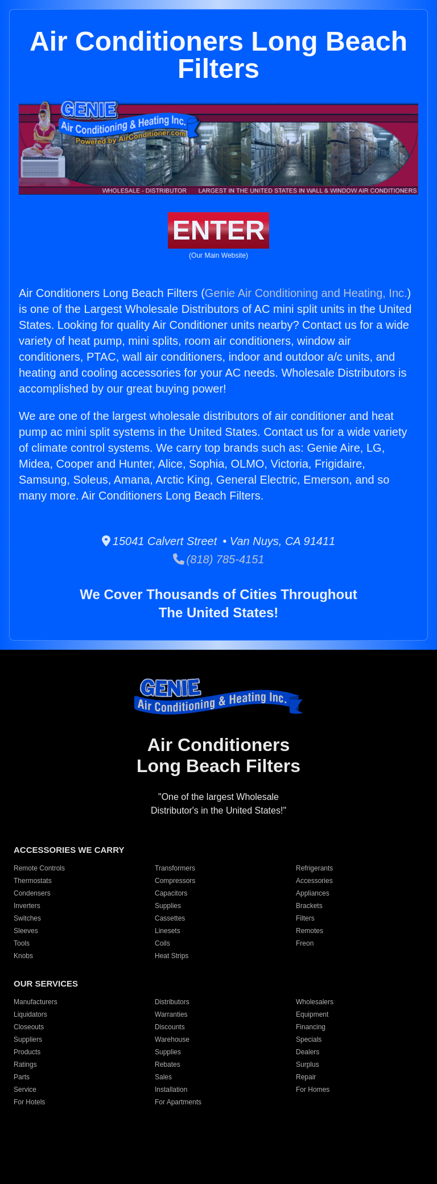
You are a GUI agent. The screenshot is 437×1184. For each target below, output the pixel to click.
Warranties (171, 1014)
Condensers (32, 893)
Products (27, 1052)
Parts (22, 1077)
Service (25, 1090)
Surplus (307, 1065)
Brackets (309, 906)
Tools (22, 943)
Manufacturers (35, 1002)
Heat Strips (171, 956)
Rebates (167, 1065)
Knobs (23, 956)
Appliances (312, 893)
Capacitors (171, 893)
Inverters (27, 906)
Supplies (168, 906)
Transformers (175, 868)
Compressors (175, 881)
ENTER (218, 230)
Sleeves (26, 931)
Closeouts (29, 1027)
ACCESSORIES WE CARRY (69, 850)
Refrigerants (314, 868)
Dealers (307, 1052)
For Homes (312, 1090)
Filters (305, 918)
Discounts (170, 1027)
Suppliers (28, 1039)
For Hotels (29, 1102)
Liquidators (30, 1014)
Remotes (309, 931)
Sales (163, 1077)
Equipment (312, 1014)
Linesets (167, 931)
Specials (308, 1039)
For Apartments (178, 1102)
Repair (306, 1077)
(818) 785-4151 (219, 559)
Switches (27, 918)
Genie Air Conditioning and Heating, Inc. (306, 293)
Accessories (314, 881)
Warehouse (172, 1039)
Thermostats (33, 881)
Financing (310, 1027)
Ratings (25, 1065)
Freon (305, 943)
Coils (162, 943)
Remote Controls (39, 868)
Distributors (172, 1002)
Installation (171, 1090)
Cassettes (170, 918)
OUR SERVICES (46, 983)
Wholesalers (314, 1002)
